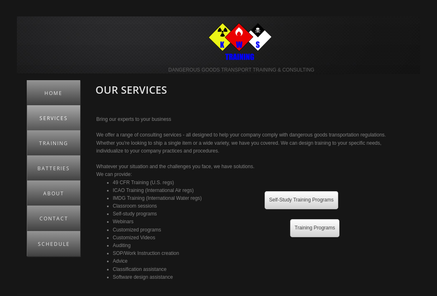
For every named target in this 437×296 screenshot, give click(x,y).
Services (54, 118)
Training (53, 143)
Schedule (54, 243)
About (53, 193)
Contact (54, 218)
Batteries (53, 168)
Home (53, 93)
